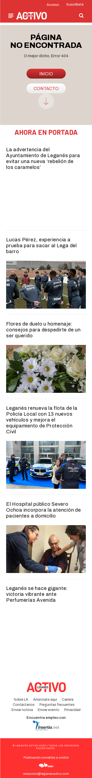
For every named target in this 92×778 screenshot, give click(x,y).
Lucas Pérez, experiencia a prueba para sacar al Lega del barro (41, 245)
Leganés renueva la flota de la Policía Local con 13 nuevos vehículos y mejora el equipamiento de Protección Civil (42, 419)
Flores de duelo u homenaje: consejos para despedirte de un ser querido (43, 329)
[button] (81, 15)
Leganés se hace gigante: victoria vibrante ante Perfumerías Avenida (37, 594)
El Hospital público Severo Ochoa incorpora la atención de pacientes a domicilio (43, 510)
